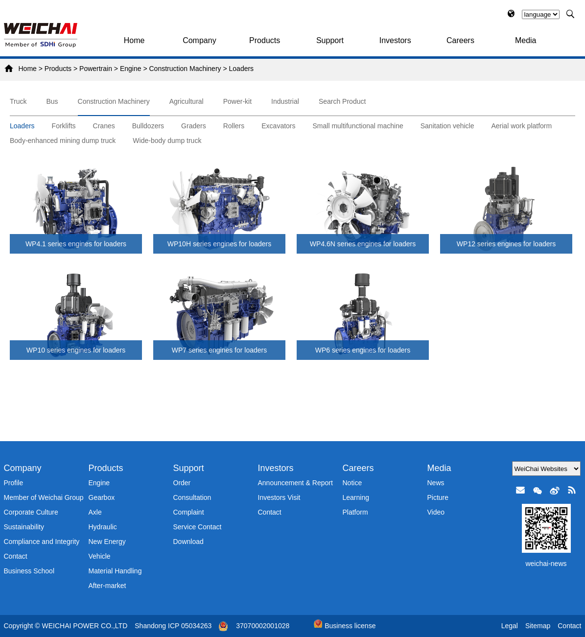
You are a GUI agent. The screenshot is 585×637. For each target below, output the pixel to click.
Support (330, 40)
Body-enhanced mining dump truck (63, 140)
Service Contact (197, 527)
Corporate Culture (31, 512)
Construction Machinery (185, 68)
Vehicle (100, 556)
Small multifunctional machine (358, 126)
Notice (352, 483)
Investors (395, 40)
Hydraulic (103, 527)
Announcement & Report (295, 483)
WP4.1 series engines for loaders (75, 244)
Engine (130, 68)
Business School (29, 571)
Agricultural (186, 101)
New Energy (107, 541)
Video (436, 512)
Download (188, 541)
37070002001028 (262, 626)
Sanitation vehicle (447, 126)
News (436, 483)
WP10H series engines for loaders (219, 244)
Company (199, 40)
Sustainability (24, 527)
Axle (95, 512)
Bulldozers (148, 126)
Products (264, 40)
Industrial (285, 101)
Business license (344, 626)
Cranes (104, 126)
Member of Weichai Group (44, 497)
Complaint (188, 512)
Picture (438, 497)
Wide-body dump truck (167, 140)
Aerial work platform (521, 126)
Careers (460, 40)
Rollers (234, 126)
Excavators (278, 126)
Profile (13, 483)
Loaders (241, 68)
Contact (15, 556)
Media (526, 40)
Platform (355, 512)
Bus (52, 101)
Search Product (342, 101)
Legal (509, 626)
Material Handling (115, 571)
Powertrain (95, 68)
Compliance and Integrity (42, 541)
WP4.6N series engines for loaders (363, 244)
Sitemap (537, 626)
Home (134, 40)
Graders (193, 126)
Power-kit (237, 101)
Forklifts (64, 126)
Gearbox (102, 497)
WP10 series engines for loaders (75, 350)
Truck (18, 101)
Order (182, 483)
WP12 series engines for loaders (506, 244)
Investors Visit (279, 497)
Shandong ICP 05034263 (173, 626)
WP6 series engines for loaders (363, 350)
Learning (356, 497)
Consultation (192, 497)
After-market (107, 586)
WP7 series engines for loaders (219, 350)
